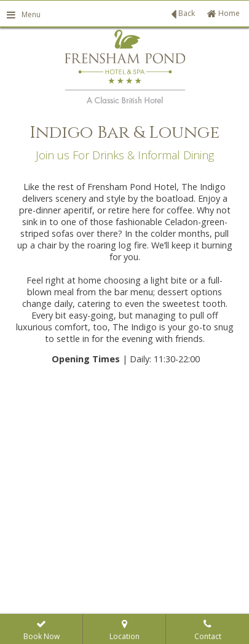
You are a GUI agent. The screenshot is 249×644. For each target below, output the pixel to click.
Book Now (41, 631)
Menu (23, 14)
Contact (207, 631)
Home (223, 13)
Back (183, 14)
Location (124, 631)
